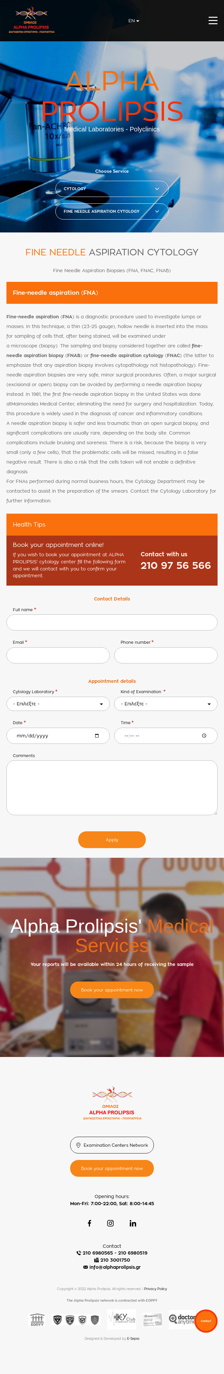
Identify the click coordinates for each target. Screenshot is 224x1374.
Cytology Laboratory (33, 692)
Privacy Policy (155, 1289)
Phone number (136, 642)
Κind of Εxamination (142, 692)
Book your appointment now (112, 990)
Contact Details (112, 598)
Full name (23, 610)
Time (126, 723)
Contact (206, 1321)
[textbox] (58, 704)
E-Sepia (133, 1338)
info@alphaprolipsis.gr (115, 1267)
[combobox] (134, 20)
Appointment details (112, 681)
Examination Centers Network (116, 1145)
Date (18, 723)
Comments (24, 756)
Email (18, 642)
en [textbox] (131, 20)
